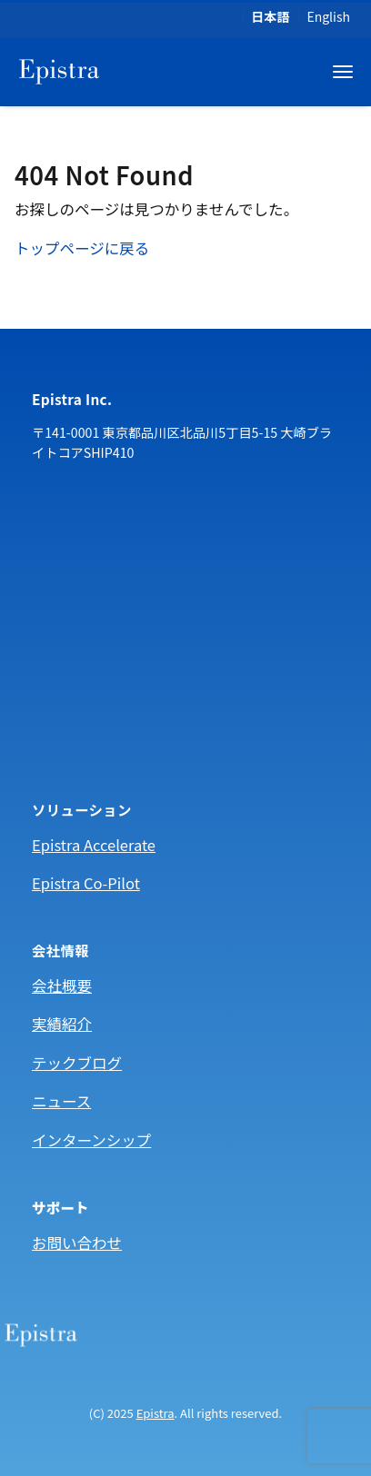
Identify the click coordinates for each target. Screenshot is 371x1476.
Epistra (155, 1413)
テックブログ (77, 1063)
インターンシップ (91, 1140)
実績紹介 (62, 1024)
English (328, 16)
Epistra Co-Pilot (86, 883)
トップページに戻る (82, 248)
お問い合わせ (77, 1242)
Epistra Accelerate (93, 845)
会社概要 (62, 985)
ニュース (61, 1101)
